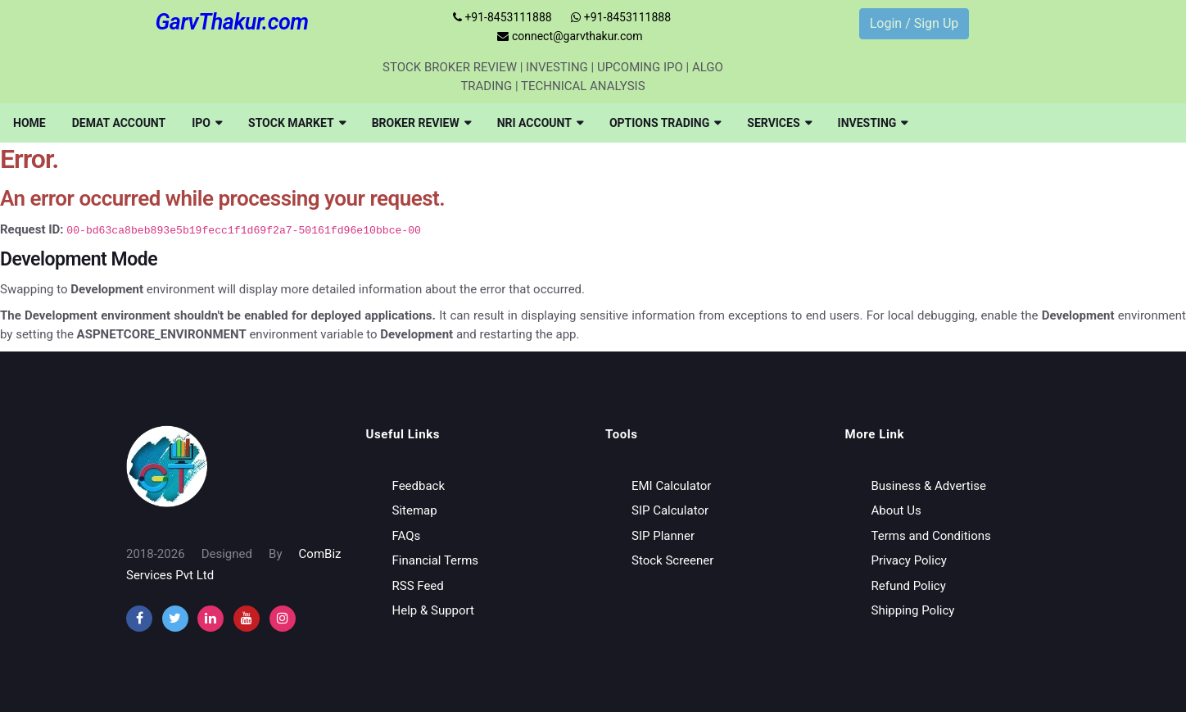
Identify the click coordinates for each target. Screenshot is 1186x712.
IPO (207, 123)
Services (779, 123)
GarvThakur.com (231, 22)
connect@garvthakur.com (569, 36)
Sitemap (414, 510)
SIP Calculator (669, 510)
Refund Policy (908, 585)
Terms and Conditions (931, 535)
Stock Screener (672, 560)
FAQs (406, 535)
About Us (896, 510)
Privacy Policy (909, 560)
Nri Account (540, 123)
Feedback (419, 485)
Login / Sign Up (914, 23)
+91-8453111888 (502, 17)
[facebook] (139, 618)
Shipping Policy (913, 610)
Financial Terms (435, 560)
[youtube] (246, 618)
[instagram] (210, 618)
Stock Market (297, 123)
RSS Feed (418, 585)
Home (29, 122)
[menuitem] (29, 123)
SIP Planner (663, 535)
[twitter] (175, 618)
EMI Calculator (671, 485)
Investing (873, 123)
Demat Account (119, 122)
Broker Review (421, 123)
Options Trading (665, 123)
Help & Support (433, 610)
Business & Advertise (929, 485)
